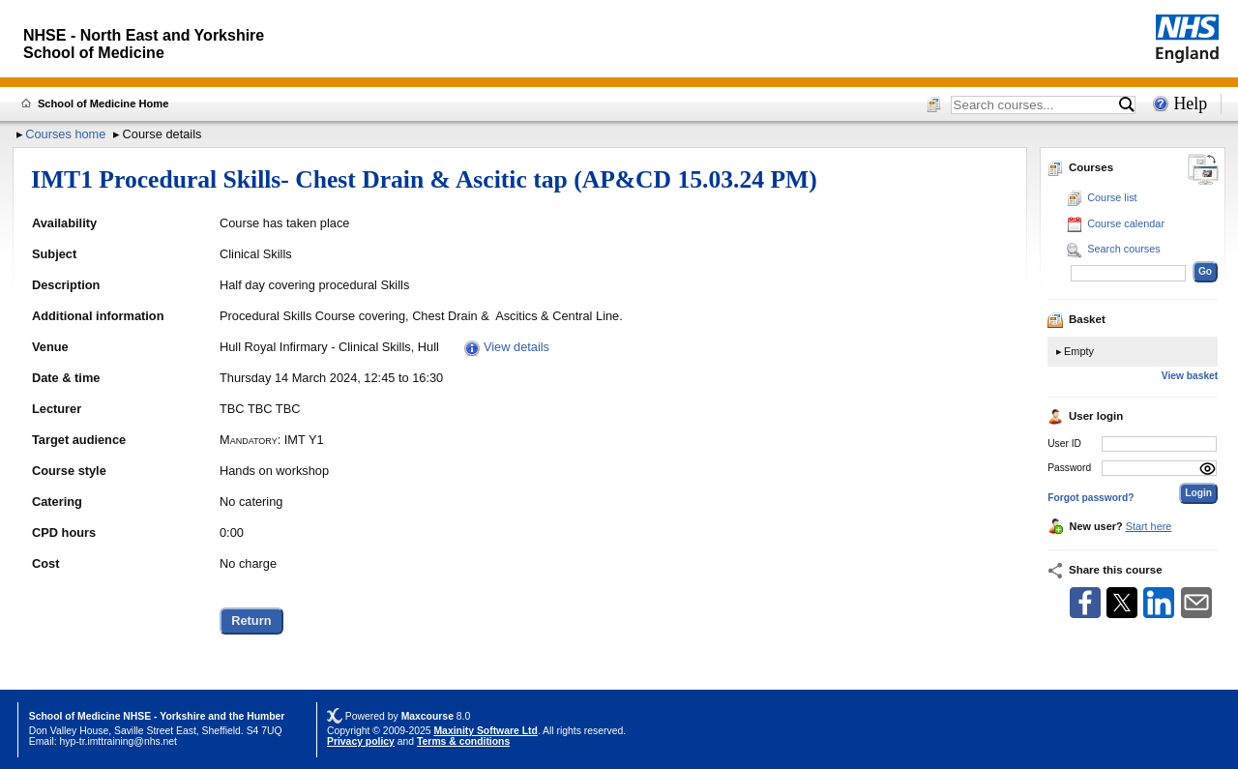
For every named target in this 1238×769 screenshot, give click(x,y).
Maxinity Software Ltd (485, 730)
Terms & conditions (463, 741)
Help (1190, 103)
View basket (1190, 375)
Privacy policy (361, 741)
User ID (1064, 443)
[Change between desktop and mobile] (1203, 171)
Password (1069, 467)
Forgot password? (1090, 497)
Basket (1076, 319)
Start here (1149, 526)
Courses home (65, 134)
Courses (1080, 167)
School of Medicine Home (103, 103)
